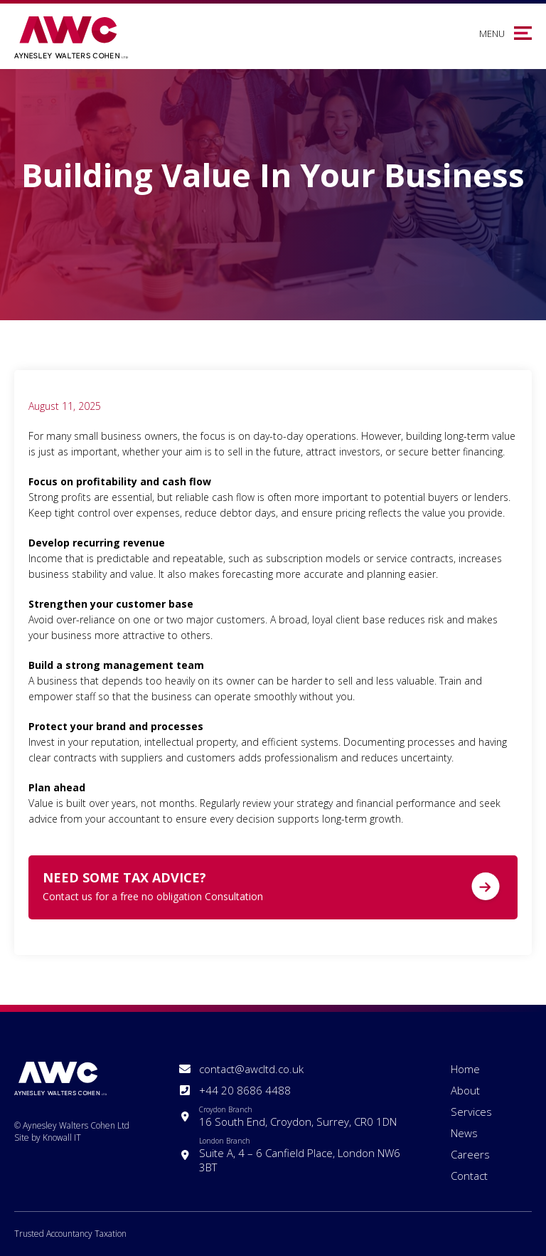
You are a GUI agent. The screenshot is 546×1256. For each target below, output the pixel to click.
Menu (492, 33)
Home (465, 1069)
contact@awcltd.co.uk (251, 1069)
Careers (470, 1154)
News (464, 1133)
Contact (469, 1175)
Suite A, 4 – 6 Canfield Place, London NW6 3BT (307, 1155)
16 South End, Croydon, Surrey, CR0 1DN (298, 1116)
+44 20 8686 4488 (245, 1090)
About (465, 1090)
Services (471, 1111)
